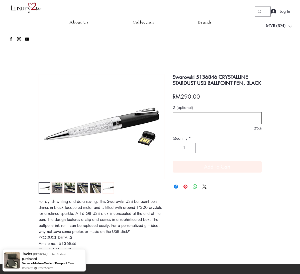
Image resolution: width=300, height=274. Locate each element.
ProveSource (45, 267)
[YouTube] (27, 39)
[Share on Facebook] (176, 187)
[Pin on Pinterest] (185, 187)
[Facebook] (11, 39)
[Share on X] (205, 187)
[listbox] (279, 26)
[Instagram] (19, 39)
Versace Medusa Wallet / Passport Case (48, 263)
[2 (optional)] (217, 118)
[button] (279, 26)
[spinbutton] (184, 148)
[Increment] (191, 148)
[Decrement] (176, 148)
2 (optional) (183, 107)
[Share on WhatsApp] (195, 187)
